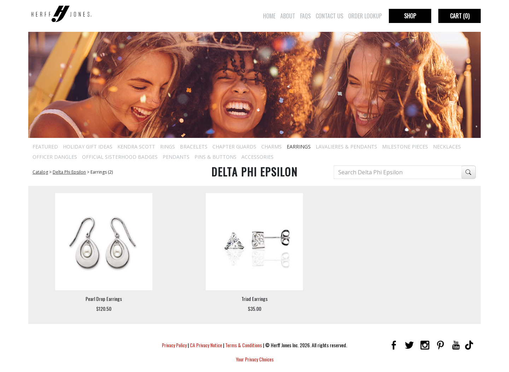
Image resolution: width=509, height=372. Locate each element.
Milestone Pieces (405, 146)
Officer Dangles (55, 156)
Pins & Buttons (215, 156)
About (287, 16)
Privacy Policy (174, 345)
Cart (459, 16)
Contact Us (329, 16)
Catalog (40, 172)
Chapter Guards (234, 146)
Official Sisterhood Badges (120, 156)
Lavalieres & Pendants (346, 146)
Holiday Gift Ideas (87, 146)
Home (269, 16)
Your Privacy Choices (255, 359)
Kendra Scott (136, 146)
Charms (271, 146)
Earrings (299, 146)
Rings (167, 146)
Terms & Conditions (243, 345)
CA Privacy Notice (206, 345)
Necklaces (447, 146)
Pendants (176, 156)
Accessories (257, 156)
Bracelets (193, 146)
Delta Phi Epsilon (69, 172)
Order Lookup (365, 16)
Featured (45, 146)
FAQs (305, 16)
